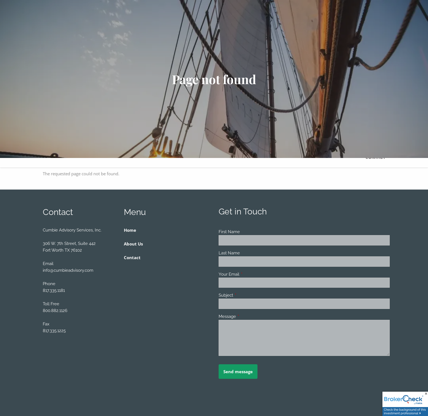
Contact (132, 257)
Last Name (229, 253)
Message (247, 316)
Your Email (249, 274)
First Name (229, 231)
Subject (246, 295)
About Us (133, 244)
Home (130, 230)
